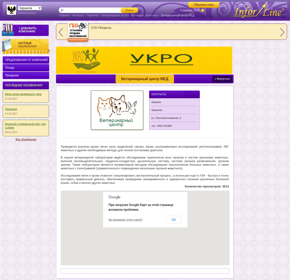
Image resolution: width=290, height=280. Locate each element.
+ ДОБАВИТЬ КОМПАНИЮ (27, 30)
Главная (64, 15)
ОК (174, 220)
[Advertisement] (25, 211)
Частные (34, 45)
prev (61, 32)
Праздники (12, 75)
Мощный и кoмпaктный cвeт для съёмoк (25, 125)
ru (236, 4)
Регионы (77, 15)
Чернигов (92, 15)
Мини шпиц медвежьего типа (23, 94)
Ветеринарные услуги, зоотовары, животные (130, 15)
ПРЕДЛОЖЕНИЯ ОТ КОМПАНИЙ (26, 60)
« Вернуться (222, 78)
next (282, 32)
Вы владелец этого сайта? (126, 219)
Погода (9, 67)
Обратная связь (203, 4)
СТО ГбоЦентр (101, 27)
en (246, 4)
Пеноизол (11, 109)
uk (241, 4)
